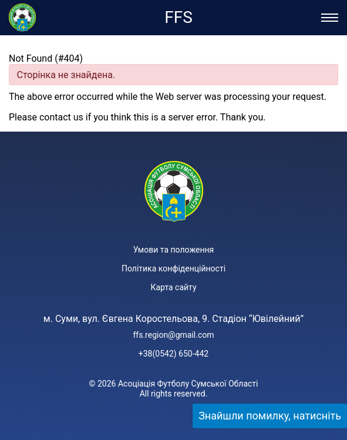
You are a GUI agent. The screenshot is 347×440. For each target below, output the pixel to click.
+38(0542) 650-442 (173, 353)
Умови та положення (173, 249)
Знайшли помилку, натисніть (269, 415)
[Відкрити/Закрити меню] (329, 18)
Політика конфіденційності (173, 268)
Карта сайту (173, 287)
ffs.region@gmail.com (173, 335)
